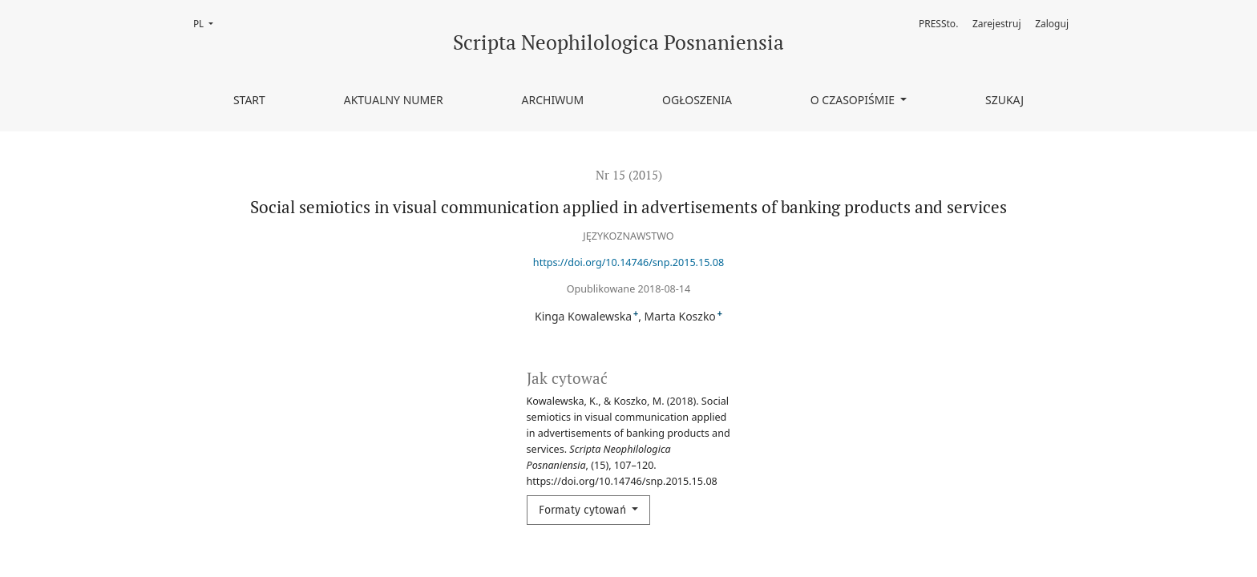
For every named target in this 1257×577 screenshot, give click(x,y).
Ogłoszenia (697, 99)
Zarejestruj (996, 23)
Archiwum (553, 99)
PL (208, 23)
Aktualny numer (393, 99)
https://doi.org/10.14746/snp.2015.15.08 (628, 262)
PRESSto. (938, 23)
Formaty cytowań (584, 510)
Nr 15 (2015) (629, 175)
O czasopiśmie (854, 99)
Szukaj (1004, 99)
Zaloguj (1052, 23)
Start (249, 99)
